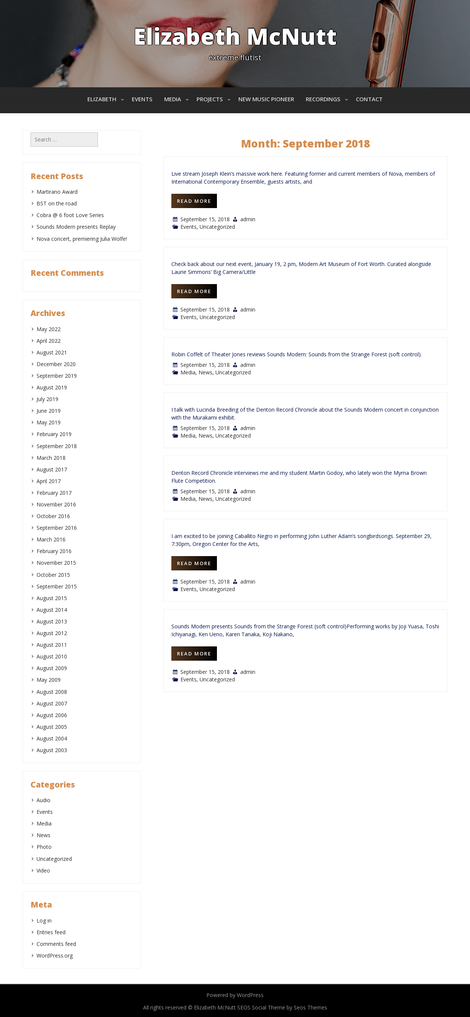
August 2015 (52, 598)
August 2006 (52, 715)
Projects (210, 99)
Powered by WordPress (235, 995)
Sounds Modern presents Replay (76, 226)
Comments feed (56, 943)
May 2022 (49, 329)
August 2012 (52, 633)
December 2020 (56, 364)
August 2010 (52, 656)
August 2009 (52, 668)
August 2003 (52, 750)
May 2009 (49, 679)
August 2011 (52, 644)
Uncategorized (217, 226)
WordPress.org (55, 955)
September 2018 (57, 446)
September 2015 (57, 586)
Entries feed (51, 932)
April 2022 (49, 340)
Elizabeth (101, 99)
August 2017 (52, 469)
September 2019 (57, 375)
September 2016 (57, 527)
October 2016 (53, 516)
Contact (369, 99)
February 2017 (54, 492)
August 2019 (52, 387)
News (205, 372)
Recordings (323, 99)
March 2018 (51, 457)
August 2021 (52, 352)
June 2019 (49, 410)
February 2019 (54, 434)
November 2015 (56, 562)
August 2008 (52, 691)
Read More (194, 201)
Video (43, 870)
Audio (43, 800)
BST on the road (57, 203)
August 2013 (52, 621)
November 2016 (56, 504)
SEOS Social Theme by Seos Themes (282, 1007)
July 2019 (47, 399)
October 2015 (53, 574)
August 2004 (52, 738)
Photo (44, 846)
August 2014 (52, 609)
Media (172, 99)
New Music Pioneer (266, 99)
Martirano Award (57, 191)
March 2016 (51, 539)
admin (247, 219)
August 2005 (52, 726)
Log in (44, 920)
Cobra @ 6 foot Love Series (70, 215)
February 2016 (54, 551)
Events (142, 99)
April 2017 (49, 481)
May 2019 (49, 422)
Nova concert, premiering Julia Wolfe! (82, 238)
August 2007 (52, 703)
